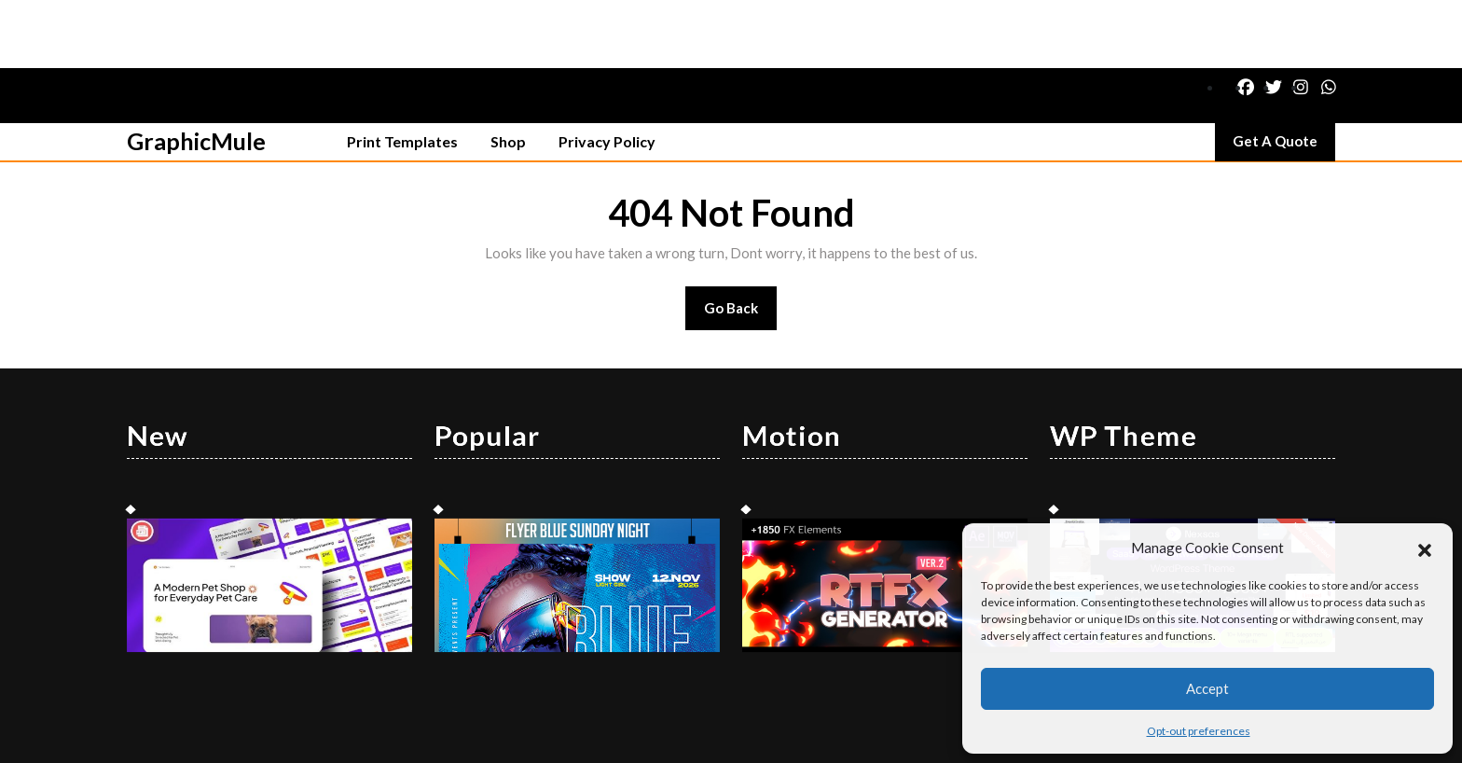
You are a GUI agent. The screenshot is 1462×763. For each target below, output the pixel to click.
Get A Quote (1284, 77)
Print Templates (402, 73)
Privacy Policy (607, 73)
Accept (1207, 688)
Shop (508, 73)
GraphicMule (196, 73)
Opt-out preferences (1198, 731)
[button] (1424, 547)
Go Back (741, 246)
